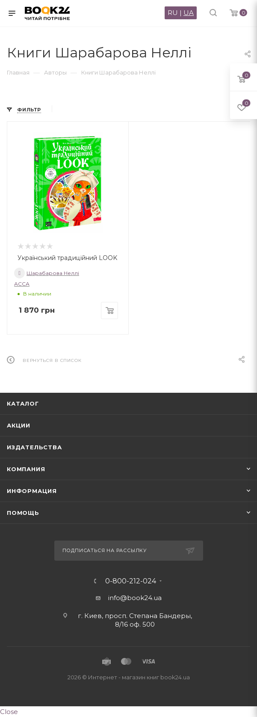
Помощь (23, 512)
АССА (22, 284)
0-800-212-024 (130, 581)
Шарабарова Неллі (46, 273)
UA (188, 13)
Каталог (23, 403)
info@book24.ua (135, 598)
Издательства (34, 447)
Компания (26, 469)
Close (9, 712)
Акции (18, 425)
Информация (32, 490)
